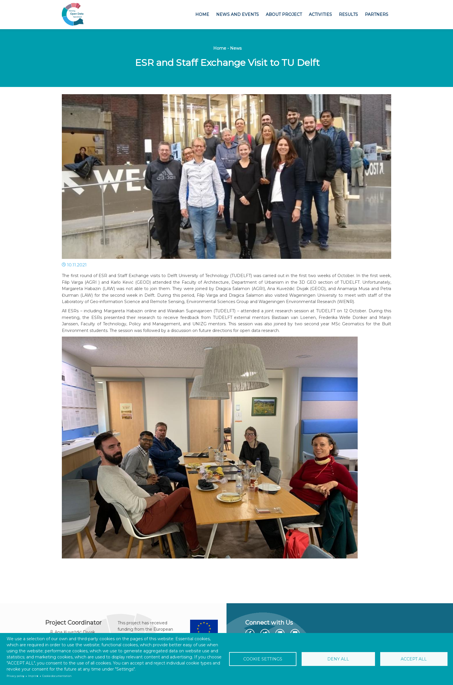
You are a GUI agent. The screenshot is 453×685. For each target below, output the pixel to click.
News (236, 48)
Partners (376, 14)
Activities (320, 14)
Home (202, 14)
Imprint (33, 676)
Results (348, 14)
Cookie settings (263, 659)
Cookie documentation (57, 676)
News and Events (237, 14)
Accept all (413, 659)
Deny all (338, 659)
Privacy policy (16, 676)
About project (284, 14)
